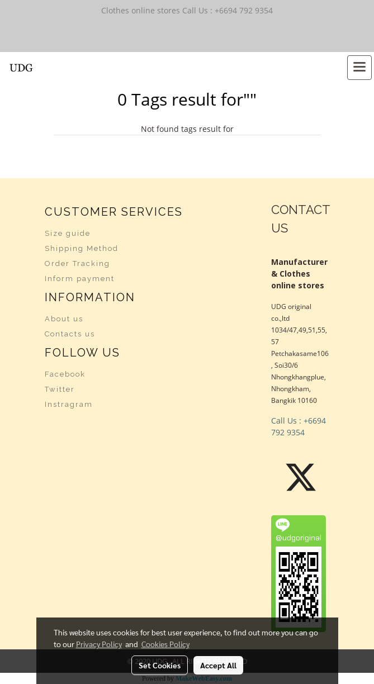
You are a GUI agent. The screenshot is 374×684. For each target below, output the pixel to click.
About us (64, 319)
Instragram (69, 404)
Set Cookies (160, 665)
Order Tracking (77, 263)
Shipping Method (82, 248)
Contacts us (70, 334)
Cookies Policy (165, 644)
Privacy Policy (99, 644)
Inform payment (80, 278)
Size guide (68, 233)
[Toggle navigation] (359, 67)
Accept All (218, 665)
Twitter (60, 389)
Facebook (65, 374)
